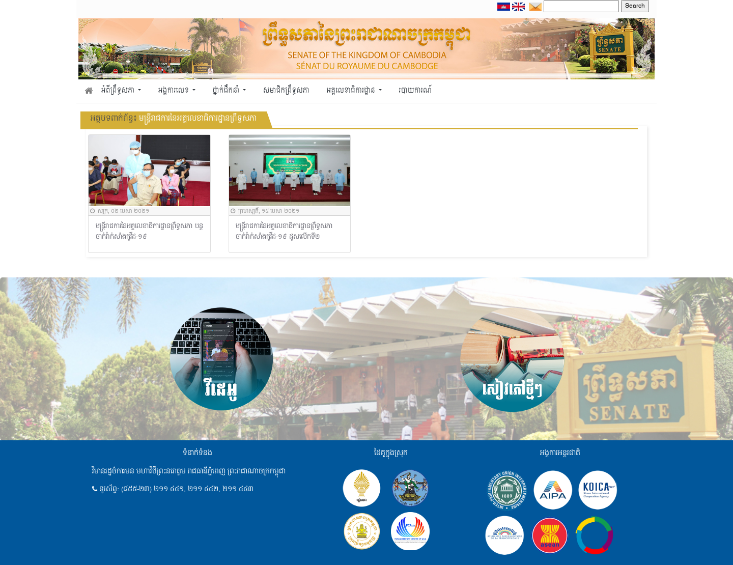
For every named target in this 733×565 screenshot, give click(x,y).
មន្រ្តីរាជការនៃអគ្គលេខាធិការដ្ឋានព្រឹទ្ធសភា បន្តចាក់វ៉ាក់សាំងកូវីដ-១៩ (150, 231)
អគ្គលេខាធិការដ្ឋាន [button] (351, 91)
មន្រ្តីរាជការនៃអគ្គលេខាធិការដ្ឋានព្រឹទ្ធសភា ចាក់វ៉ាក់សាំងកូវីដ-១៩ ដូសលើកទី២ (284, 231)
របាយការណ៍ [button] (415, 91)
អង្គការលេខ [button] (174, 91)
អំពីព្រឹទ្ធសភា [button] (118, 91)
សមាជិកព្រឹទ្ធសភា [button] (286, 91)
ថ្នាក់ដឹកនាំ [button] (227, 91)
